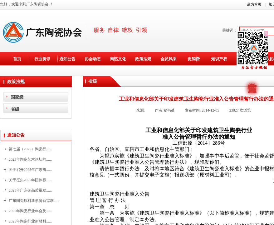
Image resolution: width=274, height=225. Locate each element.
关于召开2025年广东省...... (30, 170)
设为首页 (254, 4)
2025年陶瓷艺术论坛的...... (30, 159)
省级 (15, 109)
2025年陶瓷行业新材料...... (30, 221)
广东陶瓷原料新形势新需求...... (34, 200)
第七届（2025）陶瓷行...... (30, 149)
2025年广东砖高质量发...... (30, 190)
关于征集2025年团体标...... (30, 180)
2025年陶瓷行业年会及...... (30, 211)
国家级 (17, 97)
